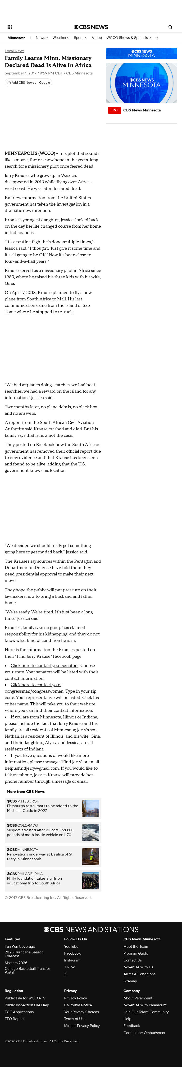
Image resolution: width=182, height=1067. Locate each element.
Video (97, 38)
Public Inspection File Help (27, 1005)
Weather (61, 38)
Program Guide (135, 953)
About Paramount (137, 998)
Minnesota (17, 38)
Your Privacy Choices (81, 1012)
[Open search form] (170, 27)
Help (127, 1019)
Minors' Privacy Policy (82, 1026)
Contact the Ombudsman (144, 1033)
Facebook (72, 953)
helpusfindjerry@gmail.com (32, 768)
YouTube (71, 946)
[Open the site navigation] (35, 27)
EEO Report (14, 1019)
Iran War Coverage (20, 946)
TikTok (69, 967)
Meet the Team (135, 946)
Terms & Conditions (139, 974)
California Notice (78, 1005)
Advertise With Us (138, 967)
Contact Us (132, 960)
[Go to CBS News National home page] (91, 27)
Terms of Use (75, 1019)
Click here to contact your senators (44, 665)
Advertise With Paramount (145, 1005)
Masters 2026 (16, 963)
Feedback (131, 1026)
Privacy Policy (75, 998)
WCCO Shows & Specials (129, 38)
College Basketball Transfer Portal (27, 970)
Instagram (72, 960)
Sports (80, 38)
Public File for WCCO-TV (25, 998)
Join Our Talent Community (146, 1012)
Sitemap (130, 981)
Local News (14, 51)
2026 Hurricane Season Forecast (24, 954)
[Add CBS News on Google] (28, 82)
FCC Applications (19, 1012)
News (42, 38)
